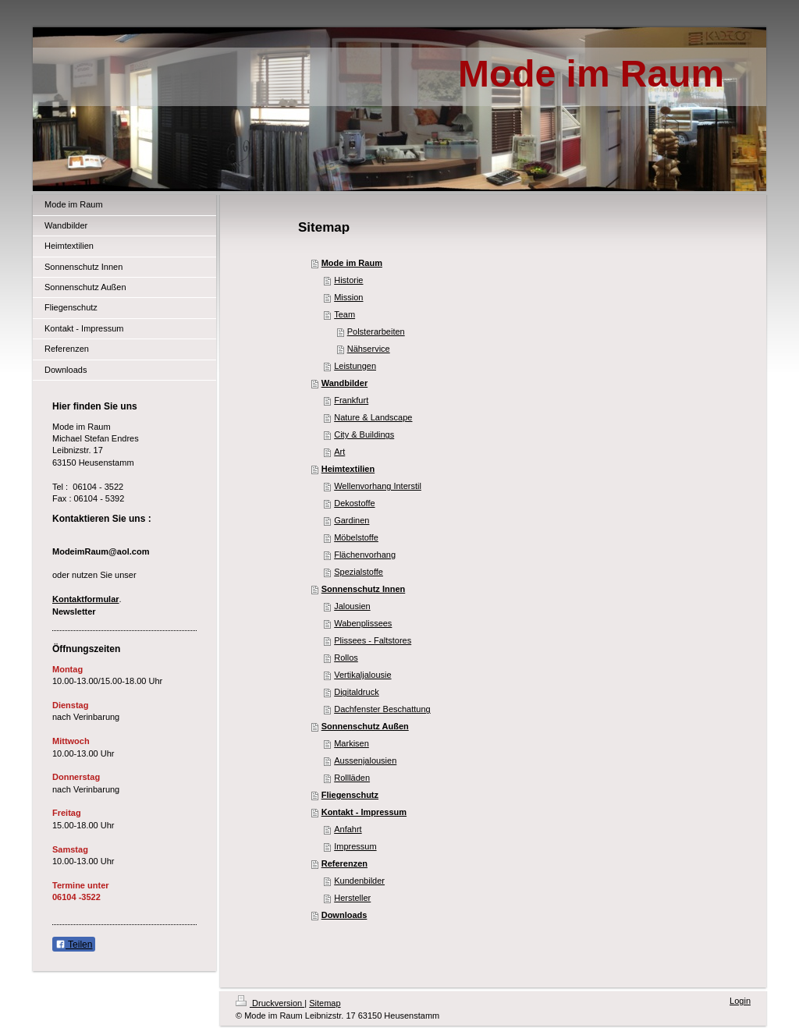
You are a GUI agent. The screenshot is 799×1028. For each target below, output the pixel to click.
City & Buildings (364, 434)
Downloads (344, 915)
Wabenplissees (363, 623)
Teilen (73, 944)
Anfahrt (347, 829)
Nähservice (368, 348)
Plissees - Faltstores (372, 640)
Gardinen (351, 520)
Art (339, 451)
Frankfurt (351, 400)
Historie (348, 280)
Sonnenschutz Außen (365, 726)
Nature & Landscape (373, 417)
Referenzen (344, 863)
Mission (348, 297)
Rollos (346, 657)
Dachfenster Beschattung (382, 709)
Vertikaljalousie (362, 674)
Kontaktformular (85, 599)
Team (344, 314)
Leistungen (355, 365)
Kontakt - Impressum (364, 812)
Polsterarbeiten (376, 331)
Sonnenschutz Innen (363, 589)
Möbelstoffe (356, 537)
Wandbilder (344, 383)
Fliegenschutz (349, 794)
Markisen (351, 743)
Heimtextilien (348, 468)
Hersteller (352, 897)
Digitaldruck (356, 692)
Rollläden (352, 777)
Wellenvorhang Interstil (377, 486)
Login (740, 1000)
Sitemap (324, 1003)
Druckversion (270, 1003)
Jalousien (352, 606)
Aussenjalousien (365, 760)
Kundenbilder (359, 880)
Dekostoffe (354, 503)
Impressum (355, 846)
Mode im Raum (351, 263)
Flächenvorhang (365, 554)
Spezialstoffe (358, 571)
